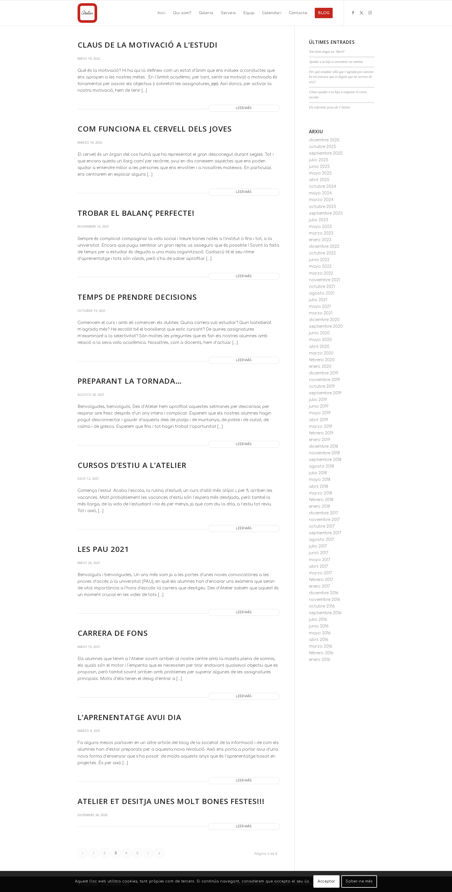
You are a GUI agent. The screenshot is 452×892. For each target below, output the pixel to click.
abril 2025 (319, 180)
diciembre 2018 (323, 446)
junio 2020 (319, 333)
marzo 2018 (320, 493)
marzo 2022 (321, 273)
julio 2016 (318, 619)
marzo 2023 (321, 233)
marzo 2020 (321, 353)
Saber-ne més (359, 881)
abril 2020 (319, 346)
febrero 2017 (321, 580)
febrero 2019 (321, 433)
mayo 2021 (320, 306)
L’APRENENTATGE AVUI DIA (129, 717)
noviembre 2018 (324, 453)
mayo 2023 (320, 226)
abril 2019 (318, 420)
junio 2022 (319, 260)
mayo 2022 (320, 266)
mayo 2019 (320, 413)
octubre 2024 (322, 186)
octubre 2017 (322, 526)
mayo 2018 (319, 479)
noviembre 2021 (324, 280)
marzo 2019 (320, 426)
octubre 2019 (322, 386)
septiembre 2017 (325, 533)
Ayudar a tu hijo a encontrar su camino (336, 62)
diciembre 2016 (323, 593)
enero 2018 (319, 506)
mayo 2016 (320, 633)
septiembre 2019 (325, 393)
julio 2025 (318, 160)
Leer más (244, 108)
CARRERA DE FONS (113, 633)
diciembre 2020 (324, 320)
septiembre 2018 (325, 460)
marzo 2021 (320, 313)
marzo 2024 (321, 200)
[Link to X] (361, 12)
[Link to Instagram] (370, 12)
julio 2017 (318, 546)
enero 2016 (319, 659)
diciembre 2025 (324, 140)
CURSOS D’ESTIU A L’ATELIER (132, 465)
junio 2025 (319, 166)
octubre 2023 (322, 207)
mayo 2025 (320, 173)
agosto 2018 (321, 466)
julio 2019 (318, 400)
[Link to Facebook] (353, 12)
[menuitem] (161, 13)
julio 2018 (318, 473)
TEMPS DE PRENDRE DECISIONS (137, 297)
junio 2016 (319, 626)
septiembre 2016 (325, 613)
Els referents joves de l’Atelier (330, 107)
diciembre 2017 (323, 513)
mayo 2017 (319, 560)
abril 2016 (318, 640)
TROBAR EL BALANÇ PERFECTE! (136, 213)
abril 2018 (318, 486)
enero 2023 (320, 240)
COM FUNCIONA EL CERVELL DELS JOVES (155, 128)
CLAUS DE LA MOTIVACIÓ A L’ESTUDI (148, 45)
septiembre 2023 (326, 213)
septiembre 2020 (326, 326)
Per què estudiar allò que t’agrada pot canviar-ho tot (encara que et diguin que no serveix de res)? (341, 77)
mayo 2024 (320, 193)
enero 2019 (319, 440)
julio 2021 (318, 300)
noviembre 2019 (324, 380)
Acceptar (326, 881)
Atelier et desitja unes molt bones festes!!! (171, 801)
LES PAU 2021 (103, 549)
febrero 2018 (321, 500)
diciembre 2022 (324, 246)
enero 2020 (320, 366)
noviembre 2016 (324, 599)
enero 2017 (319, 586)
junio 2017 (318, 553)
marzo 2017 (320, 573)
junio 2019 (319, 406)
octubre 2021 (322, 286)
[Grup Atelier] (87, 13)
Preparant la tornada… (130, 381)
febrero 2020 (322, 360)
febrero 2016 (321, 653)
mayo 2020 (320, 340)
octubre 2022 (322, 253)
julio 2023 (318, 220)
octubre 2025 (322, 147)
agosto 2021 (321, 293)
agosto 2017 (321, 539)
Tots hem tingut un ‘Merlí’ (327, 52)
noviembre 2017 (324, 520)
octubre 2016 (322, 606)
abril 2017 (318, 566)
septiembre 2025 (326, 153)
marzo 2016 (320, 646)
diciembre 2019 (323, 373)
